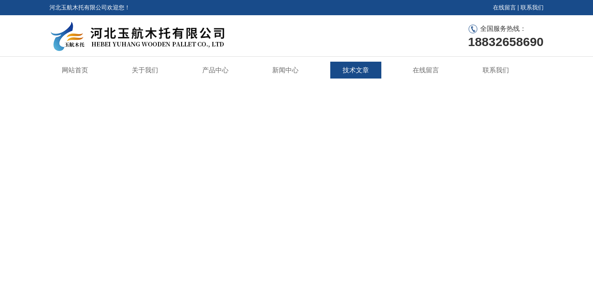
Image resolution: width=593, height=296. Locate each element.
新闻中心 (285, 70)
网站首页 (75, 70)
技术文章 (356, 70)
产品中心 (215, 70)
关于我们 (145, 70)
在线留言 (504, 7)
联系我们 (532, 7)
